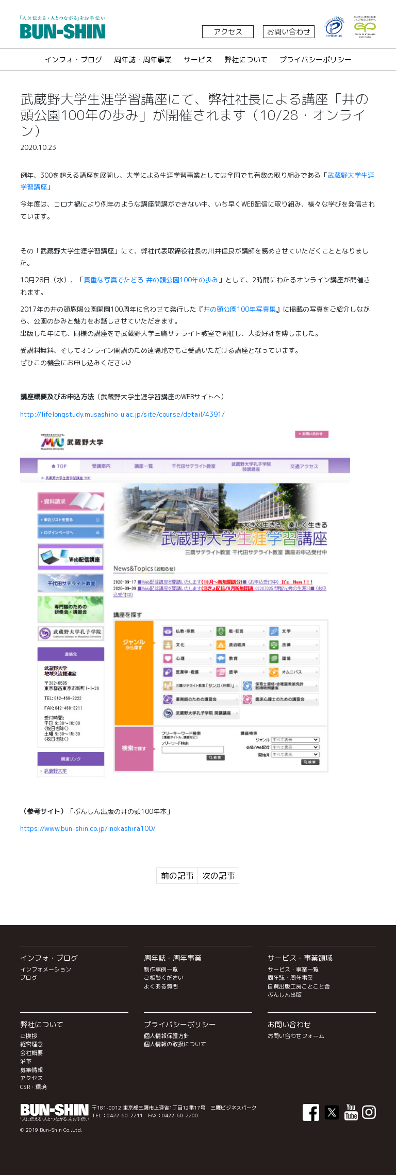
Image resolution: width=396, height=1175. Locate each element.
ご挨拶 (28, 1036)
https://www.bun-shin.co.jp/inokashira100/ (88, 828)
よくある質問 (161, 986)
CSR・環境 (33, 1087)
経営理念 (31, 1044)
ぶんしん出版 (285, 995)
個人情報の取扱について (175, 1044)
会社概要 (31, 1053)
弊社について (246, 59)
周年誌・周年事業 (143, 59)
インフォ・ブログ (73, 59)
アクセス (227, 32)
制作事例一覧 (161, 969)
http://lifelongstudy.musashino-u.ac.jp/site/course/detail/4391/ (122, 414)
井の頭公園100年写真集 (239, 309)
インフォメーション (45, 969)
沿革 (25, 1061)
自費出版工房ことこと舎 (299, 986)
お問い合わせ (288, 32)
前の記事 (177, 875)
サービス (198, 59)
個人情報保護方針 (166, 1036)
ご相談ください (164, 978)
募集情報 (31, 1070)
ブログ (28, 978)
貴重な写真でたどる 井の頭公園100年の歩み (151, 279)
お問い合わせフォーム (296, 1036)
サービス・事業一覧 (293, 969)
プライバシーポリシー (315, 59)
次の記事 (218, 875)
